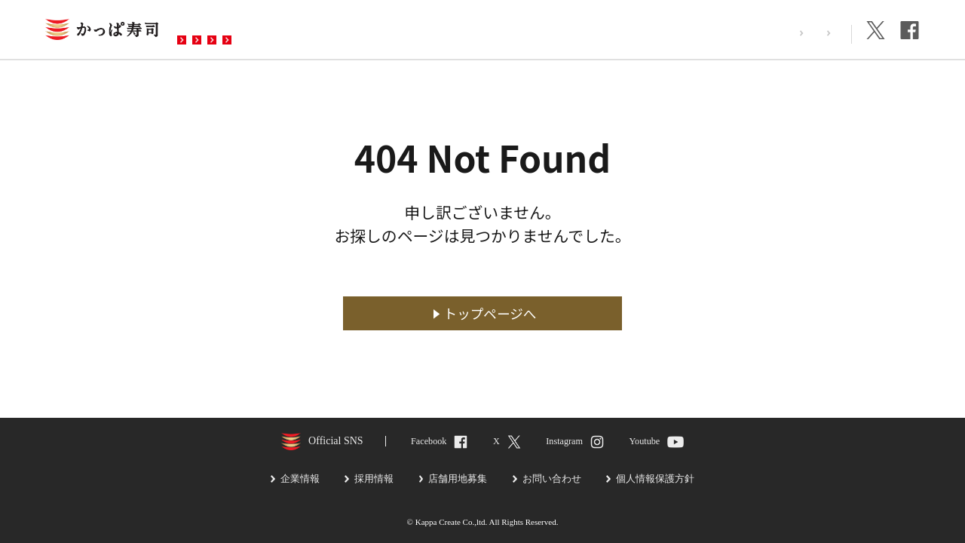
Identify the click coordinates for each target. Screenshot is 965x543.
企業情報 (818, 33)
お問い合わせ (482, 31)
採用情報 (751, 33)
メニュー (304, 31)
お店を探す (221, 31)
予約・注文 (387, 31)
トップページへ (490, 313)
